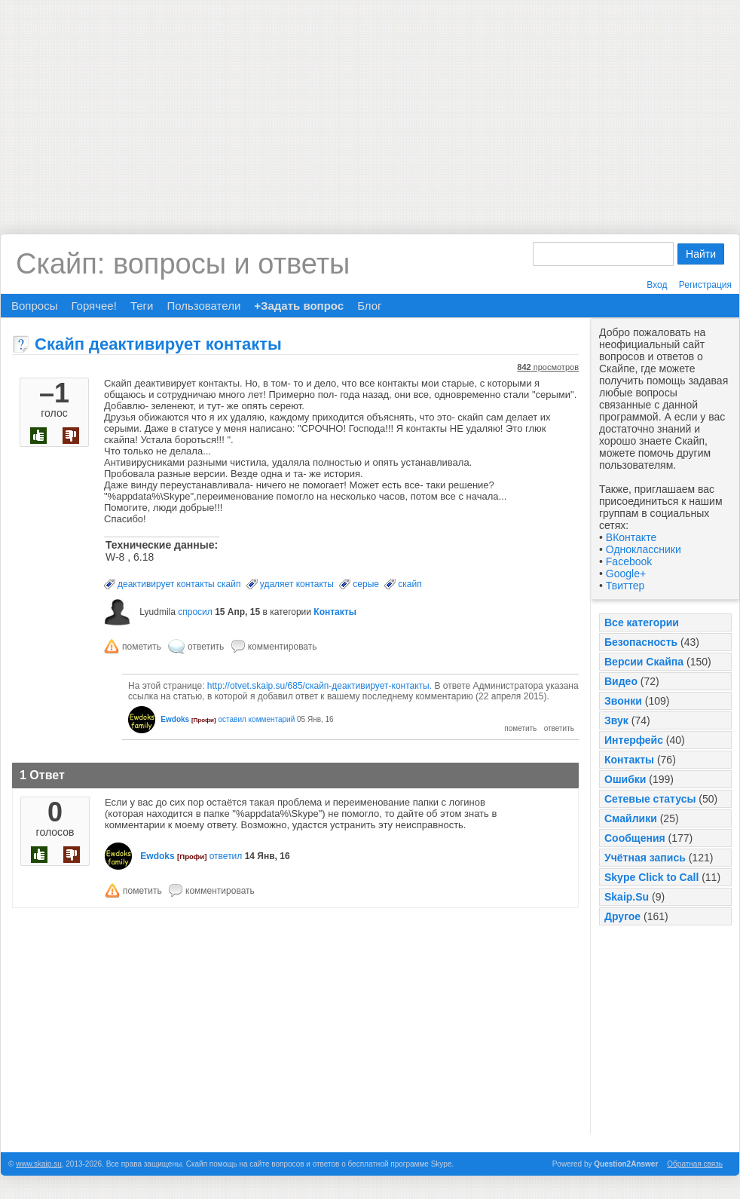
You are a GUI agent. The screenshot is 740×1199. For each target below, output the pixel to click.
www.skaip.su (39, 1164)
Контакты (629, 760)
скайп (409, 584)
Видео (621, 681)
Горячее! (93, 305)
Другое (622, 916)
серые (366, 584)
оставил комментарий (256, 719)
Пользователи (203, 305)
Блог (369, 305)
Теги (142, 305)
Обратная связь (695, 1164)
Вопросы (34, 305)
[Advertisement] (370, 105)
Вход (657, 285)
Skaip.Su (626, 897)
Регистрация (705, 285)
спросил (195, 612)
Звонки (623, 701)
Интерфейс (633, 740)
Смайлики (630, 818)
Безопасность (640, 642)
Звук (616, 720)
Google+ (626, 573)
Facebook (629, 561)
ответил (226, 856)
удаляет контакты (297, 584)
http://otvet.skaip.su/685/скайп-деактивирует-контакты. (319, 686)
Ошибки (625, 779)
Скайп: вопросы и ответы (183, 264)
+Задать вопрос (299, 305)
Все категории (641, 622)
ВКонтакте (631, 537)
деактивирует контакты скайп (179, 584)
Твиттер (625, 586)
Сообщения (634, 838)
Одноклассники (643, 549)
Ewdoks (175, 719)
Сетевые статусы (650, 799)
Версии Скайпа (643, 662)
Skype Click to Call (651, 877)
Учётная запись (645, 858)
